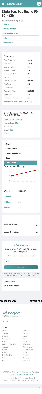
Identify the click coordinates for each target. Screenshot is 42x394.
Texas (25, 352)
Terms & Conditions (26, 378)
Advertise (34, 380)
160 (21, 119)
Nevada (4, 350)
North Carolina (7, 355)
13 (8, 133)
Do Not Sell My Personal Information (16, 380)
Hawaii (25, 336)
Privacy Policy (13, 378)
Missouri (5, 347)
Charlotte (7, 196)
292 (16, 123)
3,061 (12, 130)
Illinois (25, 339)
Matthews (7, 202)
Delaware (5, 342)
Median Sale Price (9, 29)
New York (5, 352)
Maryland (26, 342)
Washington (27, 358)
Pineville (7, 207)
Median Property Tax (10, 33)
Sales (5, 38)
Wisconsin (26, 360)
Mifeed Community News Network (21, 374)
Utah (3, 360)
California (5, 333)
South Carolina (28, 350)
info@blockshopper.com (11, 316)
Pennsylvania (27, 347)
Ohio (3, 358)
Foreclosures (8, 43)
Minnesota (26, 344)
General (6, 24)
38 (11, 126)
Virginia (25, 355)
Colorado (5, 336)
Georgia (25, 333)
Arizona (4, 331)
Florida (25, 331)
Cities (7, 191)
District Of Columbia (9, 344)
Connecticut (6, 339)
